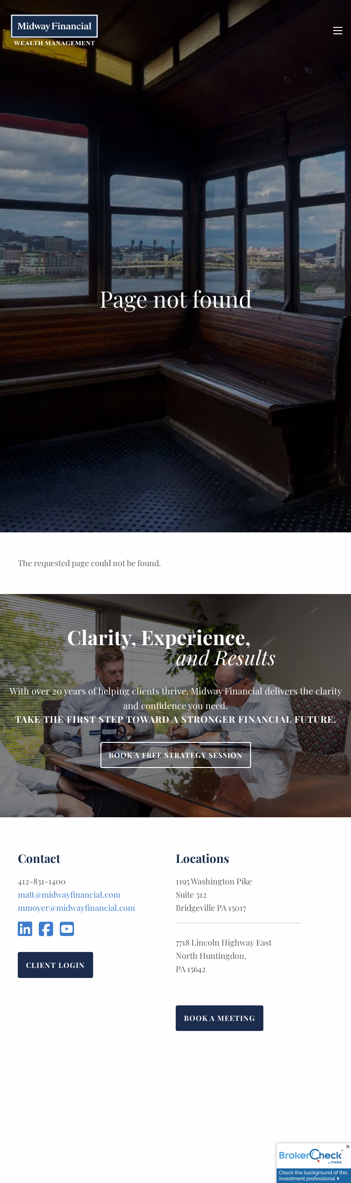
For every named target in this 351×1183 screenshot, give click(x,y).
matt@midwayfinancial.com (69, 894)
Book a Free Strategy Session (176, 755)
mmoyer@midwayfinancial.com (76, 907)
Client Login (55, 965)
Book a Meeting (219, 1018)
